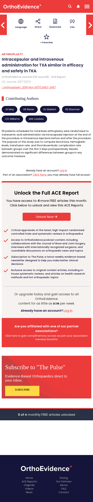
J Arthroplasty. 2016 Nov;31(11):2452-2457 (29, 87)
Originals (29, 485)
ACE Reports (29, 481)
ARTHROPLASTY (12, 54)
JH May (9, 109)
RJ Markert (50, 109)
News (29, 492)
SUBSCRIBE (22, 390)
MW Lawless (36, 119)
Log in (63, 170)
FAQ (63, 488)
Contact (64, 492)
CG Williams (12, 119)
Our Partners (63, 481)
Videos (29, 488)
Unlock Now (46, 217)
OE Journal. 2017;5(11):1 (16, 82)
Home (29, 478)
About (64, 485)
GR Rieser (28, 109)
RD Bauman (72, 109)
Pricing (64, 478)
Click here (39, 175)
